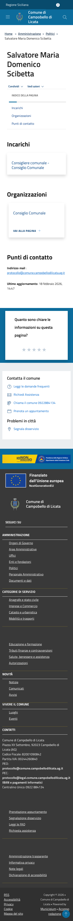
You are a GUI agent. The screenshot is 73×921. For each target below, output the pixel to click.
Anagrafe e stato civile (24, 599)
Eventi (13, 718)
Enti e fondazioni (20, 561)
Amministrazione (29, 33)
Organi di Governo (21, 543)
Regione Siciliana (17, 4)
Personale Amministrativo (26, 574)
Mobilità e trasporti (21, 618)
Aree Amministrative (23, 549)
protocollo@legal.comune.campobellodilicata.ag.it (36, 777)
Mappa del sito (13, 913)
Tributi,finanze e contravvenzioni (30, 650)
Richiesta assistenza (22, 830)
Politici (50, 33)
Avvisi (13, 694)
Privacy (9, 904)
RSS (6, 894)
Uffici (12, 555)
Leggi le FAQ (17, 824)
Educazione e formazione (25, 644)
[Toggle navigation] (7, 16)
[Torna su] (66, 914)
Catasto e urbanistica (23, 612)
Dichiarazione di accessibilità (28, 875)
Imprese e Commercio (23, 606)
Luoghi (13, 712)
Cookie (8, 909)
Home (8, 33)
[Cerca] (64, 17)
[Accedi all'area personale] (58, 5)
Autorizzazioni (18, 663)
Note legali (16, 868)
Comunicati (16, 688)
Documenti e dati (20, 580)
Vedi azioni (36, 86)
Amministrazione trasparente (28, 856)
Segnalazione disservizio (25, 818)
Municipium (48, 909)
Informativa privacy (22, 862)
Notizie (13, 682)
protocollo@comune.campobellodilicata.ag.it (36, 272)
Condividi (16, 86)
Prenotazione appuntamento (28, 811)
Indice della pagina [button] (25, 95)
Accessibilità (12, 899)
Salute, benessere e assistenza (29, 656)
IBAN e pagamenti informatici (22, 782)
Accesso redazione (58, 911)
